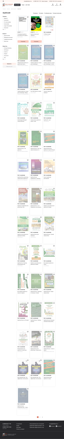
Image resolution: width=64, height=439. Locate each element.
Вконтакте (58, 426)
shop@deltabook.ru (28, 1)
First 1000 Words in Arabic (36, 91)
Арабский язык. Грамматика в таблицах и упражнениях (36, 178)
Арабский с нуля (47, 119)
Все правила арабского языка (48, 263)
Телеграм (52, 426)
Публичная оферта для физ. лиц (37, 425)
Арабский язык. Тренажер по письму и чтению (36, 292)
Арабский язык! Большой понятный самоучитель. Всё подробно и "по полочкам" (49, 321)
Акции (23, 4)
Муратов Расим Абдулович (49, 151)
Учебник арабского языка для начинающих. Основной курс (36, 63)
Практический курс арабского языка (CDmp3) (49, 149)
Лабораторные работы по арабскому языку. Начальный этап (23, 63)
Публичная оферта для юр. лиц (37, 427)
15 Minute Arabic (47, 34)
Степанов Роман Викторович (23, 408)
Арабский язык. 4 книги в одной (49, 349)
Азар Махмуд (20, 36)
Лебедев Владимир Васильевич (23, 65)
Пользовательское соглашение (37, 423)
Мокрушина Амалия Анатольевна (37, 179)
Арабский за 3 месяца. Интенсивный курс (22, 263)
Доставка (28, 4)
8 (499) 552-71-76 (37, 1)
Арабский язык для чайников (35, 35)
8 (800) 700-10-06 (53, 1)
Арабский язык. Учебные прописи (36, 321)
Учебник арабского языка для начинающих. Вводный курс (23, 92)
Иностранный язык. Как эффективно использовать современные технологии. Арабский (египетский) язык (36, 378)
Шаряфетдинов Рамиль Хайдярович (50, 351)
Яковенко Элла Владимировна (36, 65)
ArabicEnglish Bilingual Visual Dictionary (22, 120)
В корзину (23, 41)
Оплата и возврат (20, 429)
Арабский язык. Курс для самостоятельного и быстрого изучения (36, 149)
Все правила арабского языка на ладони (22, 292)
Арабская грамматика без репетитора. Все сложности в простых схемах (23, 206)
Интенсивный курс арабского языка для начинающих (22, 349)
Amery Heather (33, 92)
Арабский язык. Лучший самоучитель (49, 235)
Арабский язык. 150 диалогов (22, 149)
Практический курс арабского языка (48, 378)
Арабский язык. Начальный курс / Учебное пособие (23, 406)
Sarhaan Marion (46, 35)
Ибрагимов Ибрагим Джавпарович (24, 151)
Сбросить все (9, 66)
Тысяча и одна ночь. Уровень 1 (48, 92)
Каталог (18, 4)
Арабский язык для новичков (35, 235)
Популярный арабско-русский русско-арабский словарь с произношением (23, 35)
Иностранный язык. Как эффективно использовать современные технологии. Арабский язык (23, 378)
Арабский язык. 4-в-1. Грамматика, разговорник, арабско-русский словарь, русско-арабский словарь (36, 206)
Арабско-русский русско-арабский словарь (49, 206)
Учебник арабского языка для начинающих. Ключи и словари (49, 63)
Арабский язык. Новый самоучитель (48, 292)
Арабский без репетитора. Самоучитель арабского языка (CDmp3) (23, 178)
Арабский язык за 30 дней (23, 320)
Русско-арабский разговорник (47, 178)
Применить (9, 63)
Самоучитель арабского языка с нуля (36, 120)
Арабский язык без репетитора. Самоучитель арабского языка (36, 349)
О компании (19, 423)
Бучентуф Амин (33, 36)
